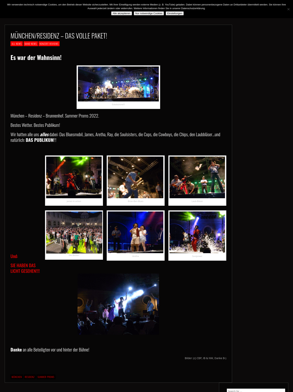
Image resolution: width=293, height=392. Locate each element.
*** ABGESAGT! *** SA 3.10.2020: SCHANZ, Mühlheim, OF (259, 93)
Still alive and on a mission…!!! (257, 84)
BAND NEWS (31, 44)
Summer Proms (46, 377)
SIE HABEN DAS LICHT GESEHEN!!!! (83, 298)
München (17, 377)
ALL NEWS (17, 44)
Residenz (30, 377)
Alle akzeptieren (121, 13)
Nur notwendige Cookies (148, 13)
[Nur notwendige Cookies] (288, 9)
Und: (14, 256)
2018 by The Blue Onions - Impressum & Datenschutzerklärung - (146, 389)
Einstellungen (174, 13)
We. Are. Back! (248, 78)
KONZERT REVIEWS (49, 44)
